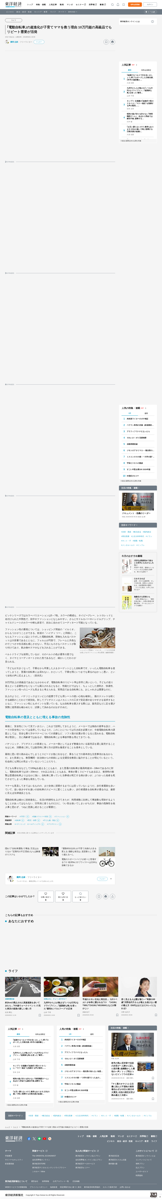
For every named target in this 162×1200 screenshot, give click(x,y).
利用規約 (139, 1175)
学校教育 (8, 1156)
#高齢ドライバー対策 (40, 816)
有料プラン (140, 1164)
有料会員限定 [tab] (146, 70)
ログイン (150, 4)
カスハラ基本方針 (110, 1187)
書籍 (102, 5)
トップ (30, 5)
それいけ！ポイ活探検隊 (136, 438)
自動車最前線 (132, 444)
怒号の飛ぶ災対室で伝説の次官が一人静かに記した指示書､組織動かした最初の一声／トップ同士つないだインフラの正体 (123, 1068)
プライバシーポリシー (38, 1187)
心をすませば (139, 579)
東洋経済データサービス (85, 1164)
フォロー (39, 42)
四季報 (92, 5)
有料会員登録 (135, 4)
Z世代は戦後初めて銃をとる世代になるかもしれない (144, 562)
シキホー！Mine (38, 1171)
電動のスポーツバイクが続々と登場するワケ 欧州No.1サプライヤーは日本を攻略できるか (79, 862)
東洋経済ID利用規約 (92, 1187)
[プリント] (112, 42)
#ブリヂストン (52, 824)
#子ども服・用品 (49, 820)
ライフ (53, 12)
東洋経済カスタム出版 (117, 1160)
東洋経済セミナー (82, 1168)
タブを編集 (151, 12)
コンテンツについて (144, 1160)
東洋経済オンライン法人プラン (87, 1156)
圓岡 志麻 (14, 42)
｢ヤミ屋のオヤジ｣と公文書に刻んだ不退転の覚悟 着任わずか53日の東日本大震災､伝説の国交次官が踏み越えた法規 (123, 1089)
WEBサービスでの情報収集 (16, 1187)
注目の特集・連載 (129, 488)
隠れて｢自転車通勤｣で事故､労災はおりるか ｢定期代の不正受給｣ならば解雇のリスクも (22, 851)
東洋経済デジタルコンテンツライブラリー (49, 1168)
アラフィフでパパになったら (138, 431)
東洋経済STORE (39, 1164)
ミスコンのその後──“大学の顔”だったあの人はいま (140, 457)
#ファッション (60, 816)
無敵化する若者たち (142, 597)
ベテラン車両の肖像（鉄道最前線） (140, 425)
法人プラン (140, 1168)
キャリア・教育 (41, 12)
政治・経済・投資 (24, 12)
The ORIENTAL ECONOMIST (44, 1156)
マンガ (70, 5)
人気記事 (53, 5)
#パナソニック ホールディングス (27, 824)
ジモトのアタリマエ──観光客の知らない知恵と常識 (140, 450)
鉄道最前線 (9, 1164)
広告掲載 (76, 1181)
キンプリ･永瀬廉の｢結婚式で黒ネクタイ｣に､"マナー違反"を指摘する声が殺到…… (140, 103)
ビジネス (10, 12)
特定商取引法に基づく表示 (70, 1187)
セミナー (80, 5)
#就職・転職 (138, 541)
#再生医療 (125, 536)
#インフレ (141, 545)
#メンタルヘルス (128, 545)
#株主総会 (137, 532)
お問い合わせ (125, 1187)
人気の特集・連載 (131, 408)
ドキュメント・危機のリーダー (136, 513)
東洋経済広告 (114, 1156)
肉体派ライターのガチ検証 (137, 419)
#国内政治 (147, 532)
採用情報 (45, 1181)
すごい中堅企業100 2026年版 (138, 469)
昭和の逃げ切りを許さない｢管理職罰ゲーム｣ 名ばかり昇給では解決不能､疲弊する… (140, 116)
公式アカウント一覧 (61, 1181)
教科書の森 (113, 1164)
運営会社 (34, 1181)
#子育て (23, 816)
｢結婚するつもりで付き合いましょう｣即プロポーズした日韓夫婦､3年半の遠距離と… (140, 77)
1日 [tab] (129, 413)
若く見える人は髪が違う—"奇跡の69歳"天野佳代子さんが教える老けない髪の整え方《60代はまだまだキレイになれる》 (139, 1003)
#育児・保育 (31, 820)
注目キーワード (128, 525)
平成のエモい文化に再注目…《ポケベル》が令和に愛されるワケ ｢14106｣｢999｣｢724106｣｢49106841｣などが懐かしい (100, 1003)
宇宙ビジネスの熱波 (135, 463)
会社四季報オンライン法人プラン (88, 1160)
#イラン (149, 536)
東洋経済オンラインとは (130, 21)
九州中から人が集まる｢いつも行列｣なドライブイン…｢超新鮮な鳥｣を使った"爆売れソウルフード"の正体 (61, 1006)
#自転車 (18, 820)
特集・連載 (41, 5)
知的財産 (53, 1187)
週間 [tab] (146, 413)
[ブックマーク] (106, 42)
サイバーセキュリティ (14, 1160)
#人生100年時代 (137, 536)
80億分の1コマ (133, 476)
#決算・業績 (126, 532)
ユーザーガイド (142, 1171)
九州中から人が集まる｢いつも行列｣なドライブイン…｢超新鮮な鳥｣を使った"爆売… (140, 90)
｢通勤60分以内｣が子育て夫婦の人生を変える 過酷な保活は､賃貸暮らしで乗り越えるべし (79, 851)
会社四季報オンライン (41, 1160)
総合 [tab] (129, 70)
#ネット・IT (126, 541)
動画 (62, 5)
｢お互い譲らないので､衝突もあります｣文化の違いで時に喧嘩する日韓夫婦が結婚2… (140, 129)
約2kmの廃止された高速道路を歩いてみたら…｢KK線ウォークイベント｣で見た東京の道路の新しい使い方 (23, 1006)
